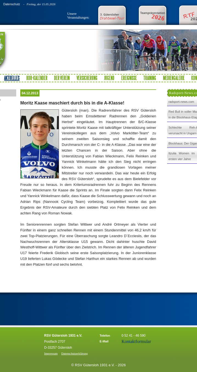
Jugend (109, 78)
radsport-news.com (181, 101)
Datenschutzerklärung (74, 353)
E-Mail (104, 341)
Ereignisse (129, 78)
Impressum (51, 353)
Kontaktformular (136, 341)
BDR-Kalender (36, 78)
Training (149, 78)
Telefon (105, 335)
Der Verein (62, 78)
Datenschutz (11, 4)
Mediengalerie (174, 78)
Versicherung (87, 78)
